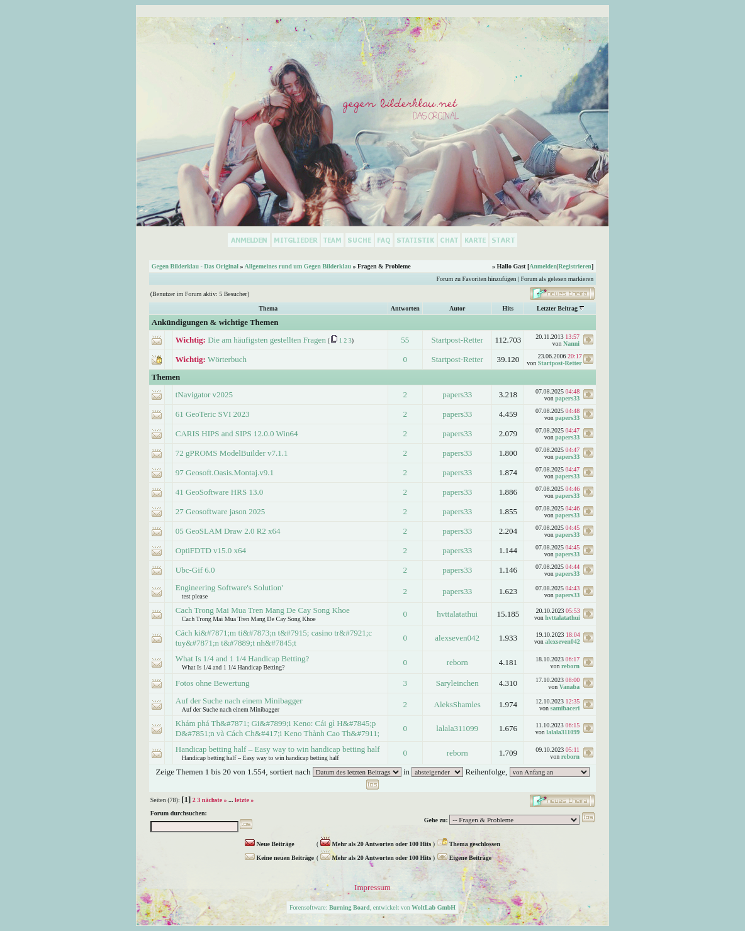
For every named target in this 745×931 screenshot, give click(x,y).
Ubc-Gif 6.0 (195, 570)
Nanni (571, 343)
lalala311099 (457, 728)
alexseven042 (457, 637)
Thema (268, 308)
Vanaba (569, 686)
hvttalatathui (457, 614)
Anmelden (543, 266)
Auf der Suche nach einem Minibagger (239, 700)
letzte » (244, 799)
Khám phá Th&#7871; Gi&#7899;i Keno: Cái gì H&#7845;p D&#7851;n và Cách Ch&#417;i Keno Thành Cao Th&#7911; (277, 728)
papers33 (457, 394)
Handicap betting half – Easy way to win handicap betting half (278, 749)
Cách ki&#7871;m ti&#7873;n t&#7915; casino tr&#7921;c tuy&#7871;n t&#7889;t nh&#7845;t (274, 637)
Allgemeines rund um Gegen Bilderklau (298, 266)
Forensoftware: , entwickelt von (372, 907)
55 (405, 339)
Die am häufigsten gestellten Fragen (267, 339)
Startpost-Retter (457, 339)
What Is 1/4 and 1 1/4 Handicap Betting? (243, 658)
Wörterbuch (227, 359)
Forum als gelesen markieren (556, 278)
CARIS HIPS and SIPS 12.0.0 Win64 (237, 433)
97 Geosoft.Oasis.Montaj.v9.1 (225, 472)
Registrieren (574, 266)
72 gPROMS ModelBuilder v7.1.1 (232, 453)
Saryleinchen (457, 683)
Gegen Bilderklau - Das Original (195, 266)
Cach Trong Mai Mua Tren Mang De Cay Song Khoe (263, 610)
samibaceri (565, 708)
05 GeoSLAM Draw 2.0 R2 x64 (228, 531)
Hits (507, 308)
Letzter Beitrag (557, 308)
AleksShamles (457, 704)
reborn (457, 662)
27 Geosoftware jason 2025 (221, 511)
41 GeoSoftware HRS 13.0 (219, 492)
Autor (457, 308)
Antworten (405, 308)
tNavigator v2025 (204, 394)
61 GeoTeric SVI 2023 (213, 414)
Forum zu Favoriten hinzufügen (477, 278)
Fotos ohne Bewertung (213, 683)
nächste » (214, 799)
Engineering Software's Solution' (229, 587)
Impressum (372, 887)
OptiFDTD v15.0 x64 (211, 550)
